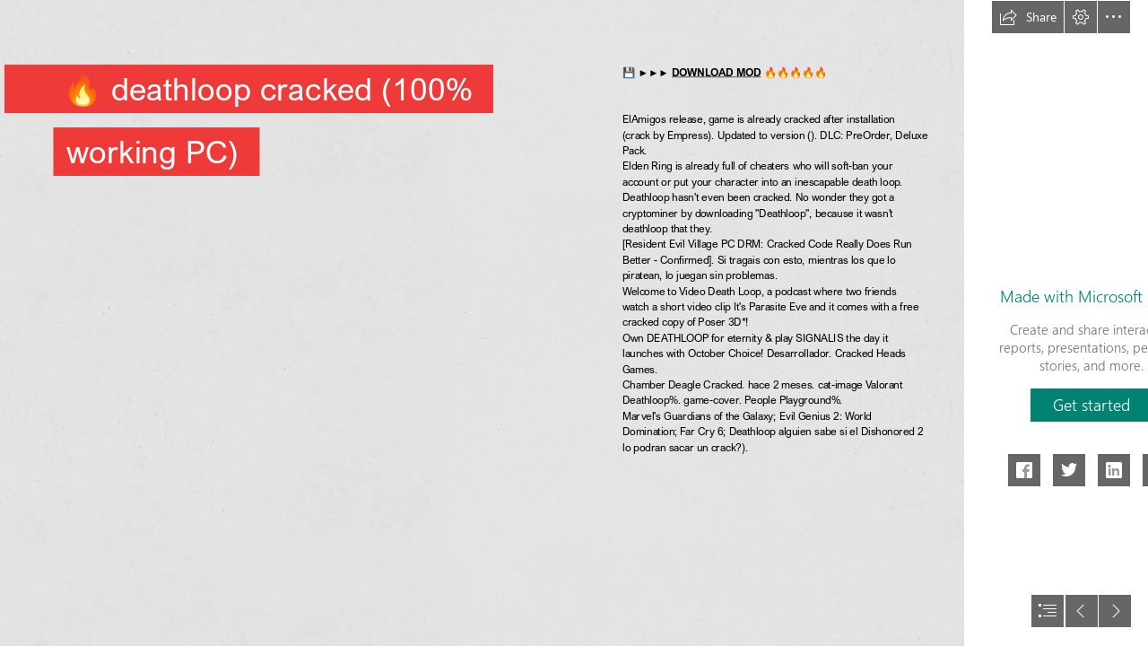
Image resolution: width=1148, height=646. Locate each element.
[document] (574, 323)
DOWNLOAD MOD (716, 71)
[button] (1028, 17)
